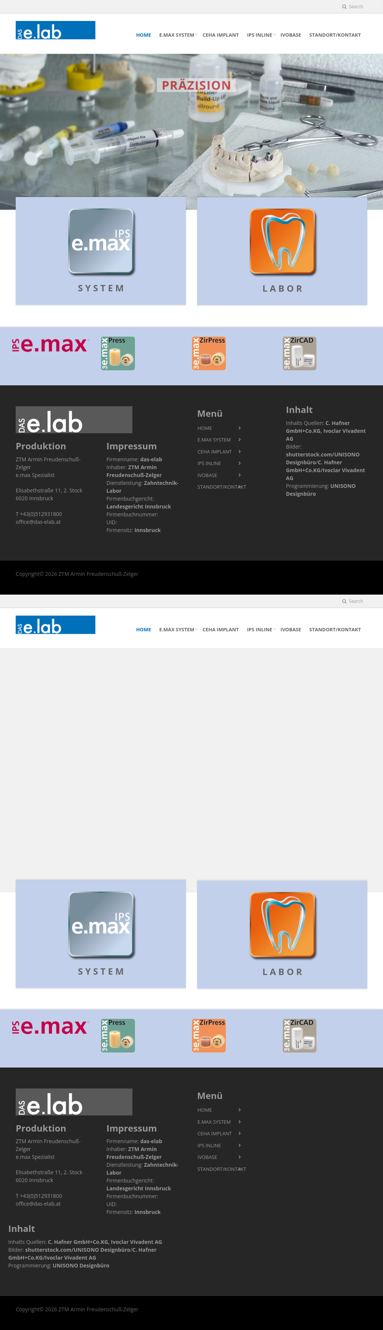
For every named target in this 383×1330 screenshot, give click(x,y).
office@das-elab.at (38, 521)
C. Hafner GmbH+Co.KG (78, 1241)
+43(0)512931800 (41, 513)
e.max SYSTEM (176, 34)
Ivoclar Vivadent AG (136, 1241)
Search (352, 6)
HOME (143, 34)
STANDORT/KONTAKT (335, 34)
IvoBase (291, 34)
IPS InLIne (259, 34)
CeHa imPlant (220, 34)
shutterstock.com (309, 454)
